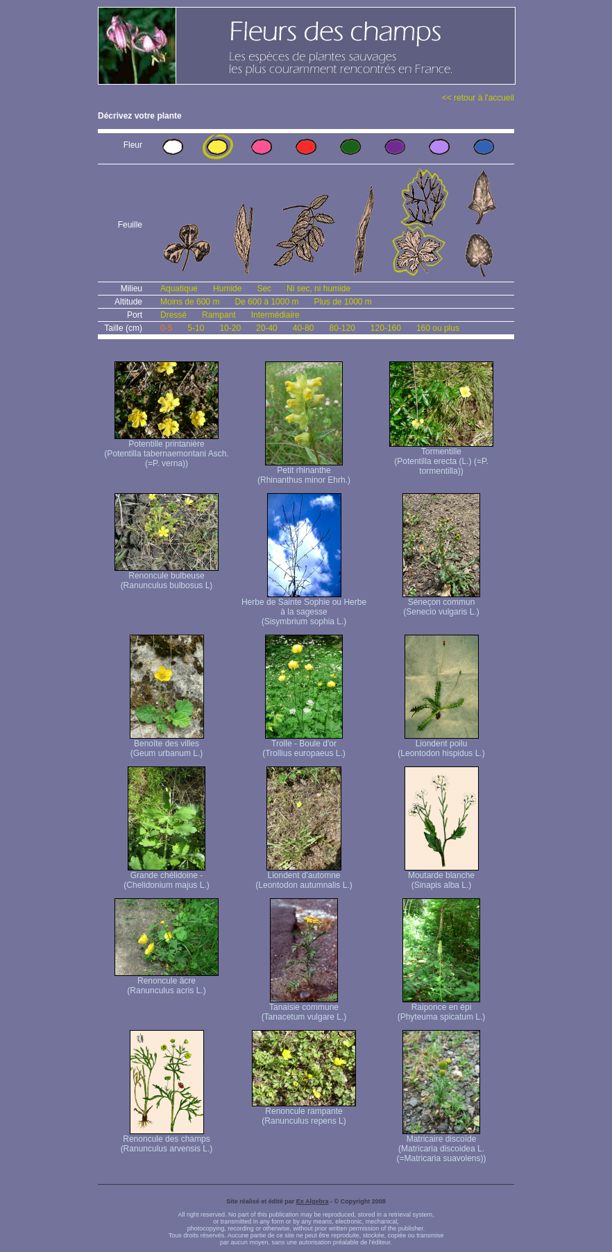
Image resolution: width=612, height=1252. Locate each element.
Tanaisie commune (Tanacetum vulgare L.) (304, 1008)
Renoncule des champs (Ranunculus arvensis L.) (167, 1140)
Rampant (219, 315)
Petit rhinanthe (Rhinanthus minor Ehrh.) (303, 471)
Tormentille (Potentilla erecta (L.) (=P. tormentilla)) (441, 457)
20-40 (267, 328)
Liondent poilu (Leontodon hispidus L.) (441, 744)
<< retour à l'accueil (478, 98)
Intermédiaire (275, 315)
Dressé (173, 315)
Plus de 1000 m (342, 302)
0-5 (166, 328)
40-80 (303, 328)
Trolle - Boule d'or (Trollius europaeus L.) (304, 744)
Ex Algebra (312, 1201)
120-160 (386, 328)
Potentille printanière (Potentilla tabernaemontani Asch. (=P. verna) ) (166, 449)
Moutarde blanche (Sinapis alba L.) (442, 876)
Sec (264, 288)
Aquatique (179, 288)
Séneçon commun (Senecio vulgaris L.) (441, 603)
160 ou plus (437, 328)
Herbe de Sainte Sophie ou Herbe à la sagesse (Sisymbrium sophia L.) (303, 608)
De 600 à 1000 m (266, 302)
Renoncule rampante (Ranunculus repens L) (304, 1112)
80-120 (342, 328)
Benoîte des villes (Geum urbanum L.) (167, 744)
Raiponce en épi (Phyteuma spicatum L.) (442, 1008)
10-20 (230, 328)
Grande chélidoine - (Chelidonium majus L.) (166, 876)
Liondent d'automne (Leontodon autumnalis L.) (303, 876)
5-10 (195, 328)
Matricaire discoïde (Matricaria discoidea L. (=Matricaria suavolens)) (441, 1144)
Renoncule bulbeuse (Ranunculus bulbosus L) (166, 576)
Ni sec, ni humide (318, 288)
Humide (227, 288)
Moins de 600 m (189, 302)
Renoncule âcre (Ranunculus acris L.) (166, 981)
